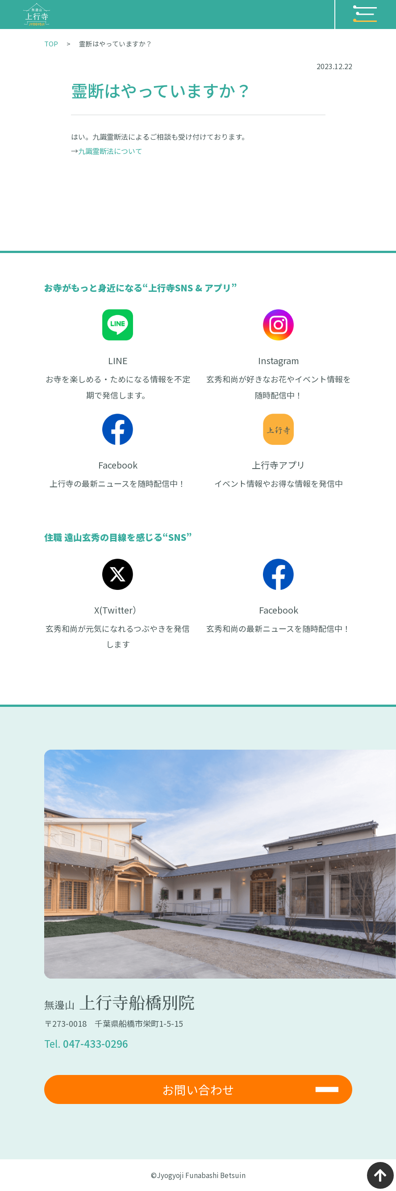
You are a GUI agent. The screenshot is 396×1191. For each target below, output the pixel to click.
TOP (51, 43)
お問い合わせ (198, 1089)
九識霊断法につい (106, 150)
